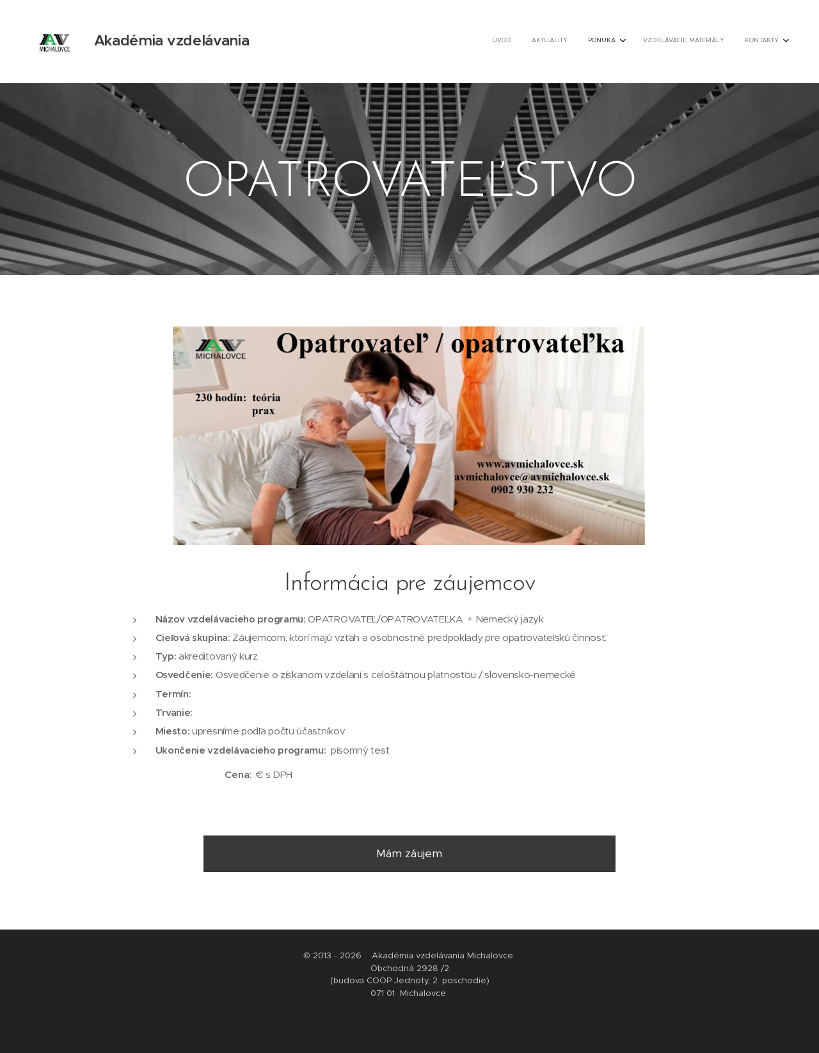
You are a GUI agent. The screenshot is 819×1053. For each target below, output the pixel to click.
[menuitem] (694, 42)
